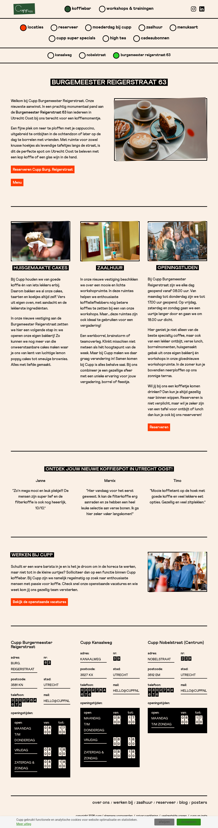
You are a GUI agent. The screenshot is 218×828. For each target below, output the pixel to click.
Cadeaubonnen (155, 38)
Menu (17, 183)
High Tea (118, 38)
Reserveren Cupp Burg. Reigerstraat (43, 170)
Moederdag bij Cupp (112, 27)
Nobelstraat (96, 55)
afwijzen (164, 822)
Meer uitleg (23, 824)
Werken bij (123, 802)
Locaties (35, 27)
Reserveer (68, 27)
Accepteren (188, 822)
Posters (199, 802)
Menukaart (187, 27)
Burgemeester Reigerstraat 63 (146, 55)
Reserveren (159, 427)
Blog (183, 802)
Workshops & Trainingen (129, 8)
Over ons (101, 802)
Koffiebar (81, 8)
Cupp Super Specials (75, 38)
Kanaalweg (63, 55)
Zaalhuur (154, 27)
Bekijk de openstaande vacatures (39, 602)
